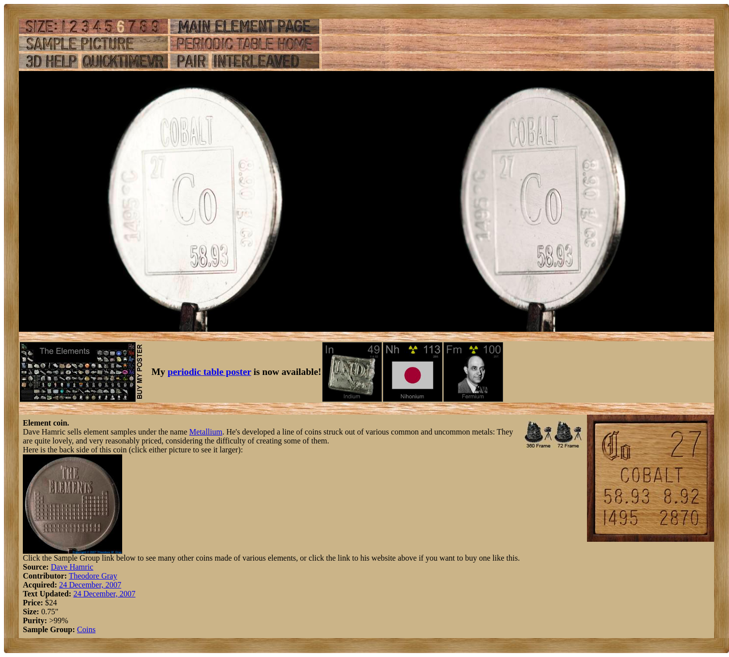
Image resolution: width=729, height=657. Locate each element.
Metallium (205, 432)
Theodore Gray (93, 576)
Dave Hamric (72, 567)
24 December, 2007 (90, 585)
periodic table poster (209, 371)
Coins (86, 629)
